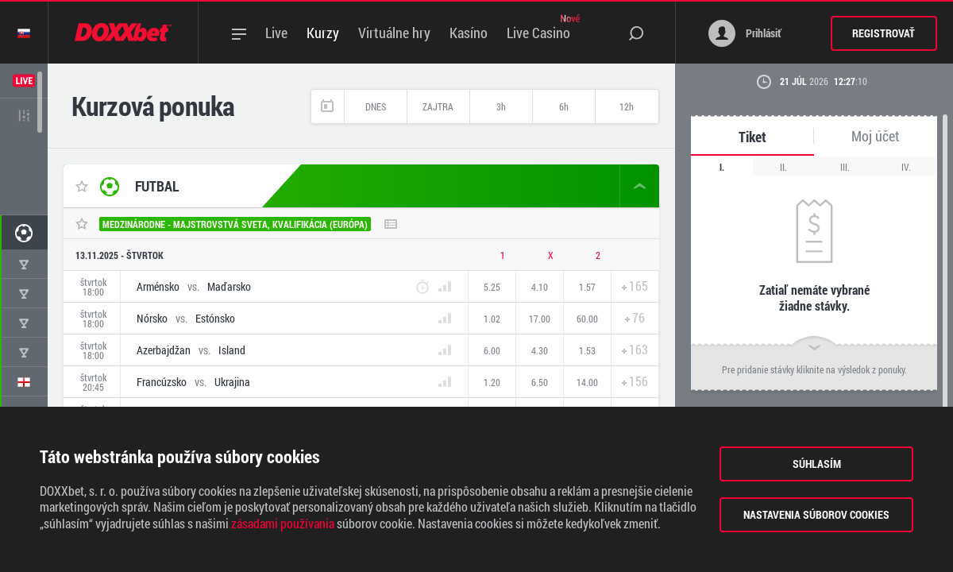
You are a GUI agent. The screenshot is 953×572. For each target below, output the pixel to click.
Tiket (752, 136)
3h (501, 106)
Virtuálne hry (394, 32)
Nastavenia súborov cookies (816, 514)
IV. (906, 166)
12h (626, 106)
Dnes (375, 106)
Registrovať (883, 33)
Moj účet (875, 136)
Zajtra (437, 106)
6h (564, 106)
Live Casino (538, 32)
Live (276, 32)
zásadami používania (282, 523)
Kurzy (323, 32)
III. (845, 166)
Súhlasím (817, 463)
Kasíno (468, 32)
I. (722, 166)
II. (783, 166)
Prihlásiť (744, 33)
